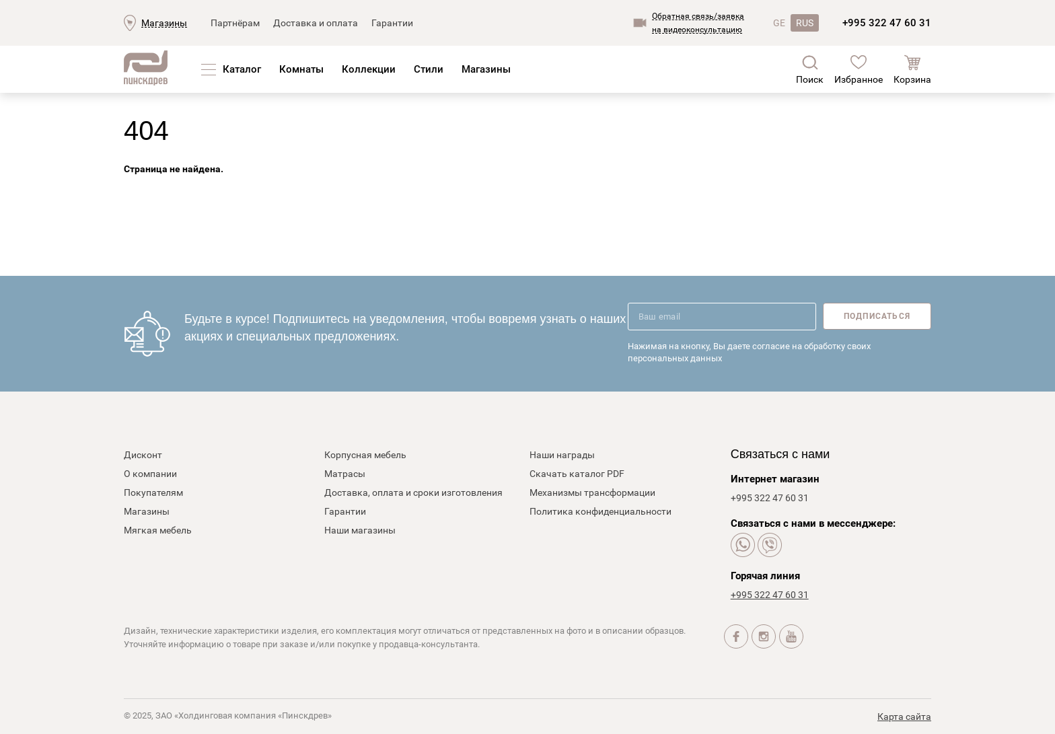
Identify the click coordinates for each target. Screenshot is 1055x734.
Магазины (164, 22)
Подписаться (877, 316)
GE (779, 22)
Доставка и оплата (315, 22)
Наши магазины (360, 530)
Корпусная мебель (365, 454)
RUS (804, 22)
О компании (150, 473)
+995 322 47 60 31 (886, 23)
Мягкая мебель (158, 530)
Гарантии (392, 22)
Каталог (242, 69)
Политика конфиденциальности (600, 511)
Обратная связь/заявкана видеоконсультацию (698, 22)
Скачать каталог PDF (577, 473)
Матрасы (344, 473)
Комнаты (301, 69)
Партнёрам (235, 22)
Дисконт (143, 454)
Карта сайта (904, 716)
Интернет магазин (775, 479)
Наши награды (562, 454)
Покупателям (153, 492)
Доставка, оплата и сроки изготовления (413, 492)
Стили (428, 69)
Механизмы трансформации (592, 492)
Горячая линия (765, 576)
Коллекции (369, 69)
